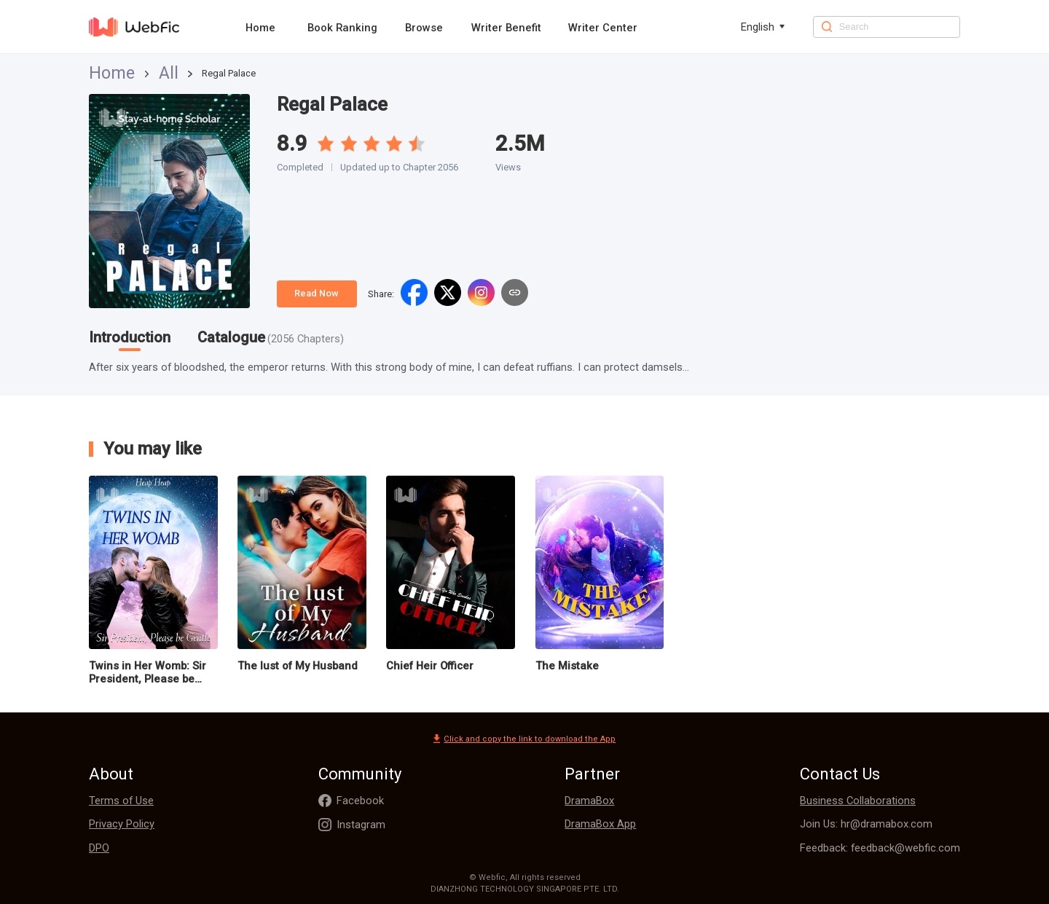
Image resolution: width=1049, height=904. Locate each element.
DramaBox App (600, 823)
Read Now (316, 293)
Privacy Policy (121, 823)
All (135, 73)
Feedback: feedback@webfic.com (880, 847)
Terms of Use (121, 800)
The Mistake (567, 665)
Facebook (360, 800)
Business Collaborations (858, 800)
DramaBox (589, 800)
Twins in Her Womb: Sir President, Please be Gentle (147, 672)
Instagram (361, 824)
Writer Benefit (506, 27)
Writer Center (602, 27)
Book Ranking (342, 27)
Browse (424, 27)
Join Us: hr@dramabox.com (866, 823)
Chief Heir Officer (430, 665)
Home (260, 27)
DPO (99, 847)
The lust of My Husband (297, 665)
